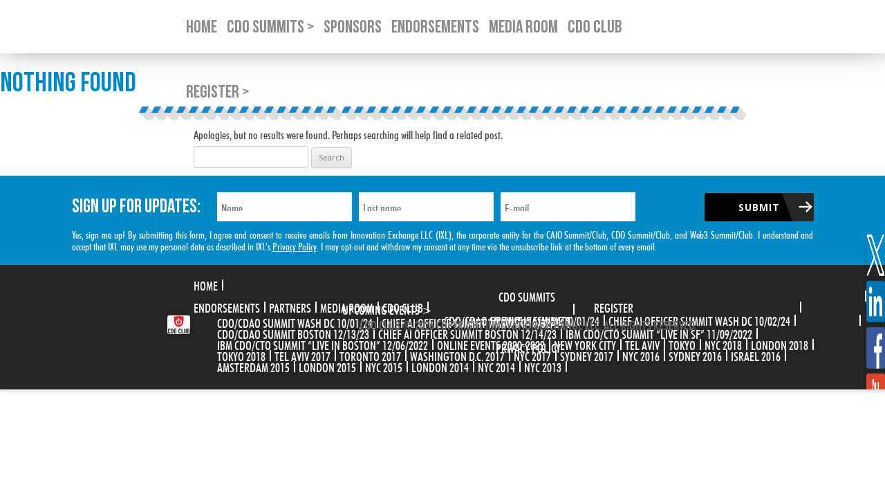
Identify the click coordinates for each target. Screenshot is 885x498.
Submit (759, 207)
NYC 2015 (383, 365)
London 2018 (779, 343)
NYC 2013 (542, 365)
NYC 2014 (496, 365)
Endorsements (227, 306)
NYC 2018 (723, 343)
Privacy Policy (294, 245)
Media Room (346, 306)
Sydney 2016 (695, 354)
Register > (217, 92)
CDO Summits (527, 295)
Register (613, 306)
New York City (585, 343)
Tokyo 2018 (241, 354)
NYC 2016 (641, 354)
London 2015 (327, 365)
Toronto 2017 (370, 354)
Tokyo (682, 343)
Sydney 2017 (586, 354)
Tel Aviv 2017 (302, 354)
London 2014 (440, 365)
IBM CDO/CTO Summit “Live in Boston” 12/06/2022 (322, 343)
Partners (290, 306)
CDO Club (402, 306)
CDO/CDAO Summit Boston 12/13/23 (293, 332)
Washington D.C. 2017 (457, 354)
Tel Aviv (642, 343)
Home (206, 284)
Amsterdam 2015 (253, 365)
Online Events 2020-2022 (491, 343)
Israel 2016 (756, 354)
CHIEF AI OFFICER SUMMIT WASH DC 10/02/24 (699, 319)
